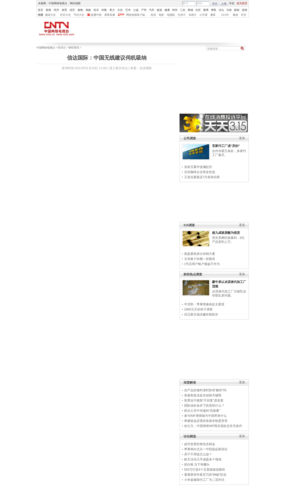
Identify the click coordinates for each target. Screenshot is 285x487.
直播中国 (96, 14)
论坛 (221, 10)
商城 (190, 10)
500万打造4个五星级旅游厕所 (204, 469)
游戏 (244, 10)
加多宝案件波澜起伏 (198, 167)
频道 (235, 14)
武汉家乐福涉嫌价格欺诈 (201, 314)
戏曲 (88, 10)
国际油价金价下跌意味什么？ (204, 405)
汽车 (151, 10)
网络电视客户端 (135, 14)
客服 (231, 3)
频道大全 (50, 14)
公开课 (203, 14)
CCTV (225, 14)
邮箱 (236, 10)
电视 (40, 14)
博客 (213, 10)
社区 (198, 10)
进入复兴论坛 (118, 68)
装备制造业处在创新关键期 (202, 395)
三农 (182, 10)
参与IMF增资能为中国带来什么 (205, 415)
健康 (167, 10)
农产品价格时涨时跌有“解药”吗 (205, 390)
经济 (56, 10)
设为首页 (242, 3)
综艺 (72, 10)
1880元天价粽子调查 (198, 309)
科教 (104, 10)
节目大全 (79, 14)
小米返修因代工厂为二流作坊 (204, 479)
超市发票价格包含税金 (199, 444)
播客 (213, 14)
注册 (224, 3)
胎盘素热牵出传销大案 (199, 253)
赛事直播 (109, 14)
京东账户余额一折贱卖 (199, 259)
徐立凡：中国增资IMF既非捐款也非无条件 (213, 426)
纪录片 (182, 14)
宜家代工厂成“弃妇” (226, 146)
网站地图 (75, 3)
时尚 (175, 10)
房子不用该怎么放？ (198, 454)
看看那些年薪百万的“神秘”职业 (205, 474)
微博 (205, 10)
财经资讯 (74, 47)
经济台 (62, 47)
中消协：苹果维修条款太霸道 (204, 304)
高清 (153, 14)
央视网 (42, 3)
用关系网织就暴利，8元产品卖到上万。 (228, 240)
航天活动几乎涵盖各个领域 (202, 459)
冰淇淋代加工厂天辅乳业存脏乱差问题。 (229, 293)
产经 (144, 10)
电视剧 (171, 14)
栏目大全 (65, 14)
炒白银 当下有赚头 (197, 464)
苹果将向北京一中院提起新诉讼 (206, 449)
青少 (112, 10)
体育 (64, 10)
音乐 (96, 10)
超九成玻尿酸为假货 (226, 232)
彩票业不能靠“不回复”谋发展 (203, 400)
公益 (136, 10)
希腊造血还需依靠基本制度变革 (206, 421)
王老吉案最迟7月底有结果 (202, 177)
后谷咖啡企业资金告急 (199, 172)
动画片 (193, 14)
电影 (161, 14)
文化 (120, 10)
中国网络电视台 (58, 3)
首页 (40, 10)
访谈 (229, 10)
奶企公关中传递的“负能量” (202, 410)
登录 (214, 3)
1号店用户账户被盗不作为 (202, 264)
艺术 (128, 10)
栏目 (243, 14)
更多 (242, 138)
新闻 (48, 10)
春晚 (80, 10)
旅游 (159, 10)
